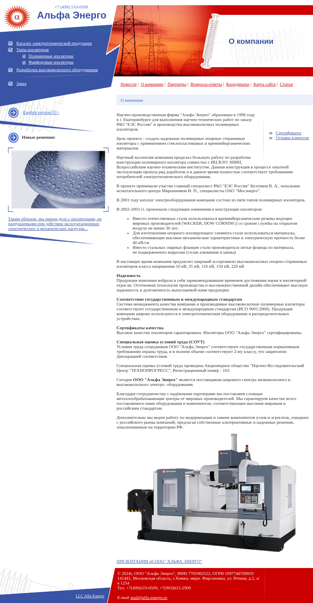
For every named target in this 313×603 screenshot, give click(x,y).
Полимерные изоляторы (51, 55)
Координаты (237, 84)
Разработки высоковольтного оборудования (57, 69)
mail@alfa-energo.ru (149, 597)
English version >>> (41, 112)
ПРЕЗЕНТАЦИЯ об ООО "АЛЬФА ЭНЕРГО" (159, 561)
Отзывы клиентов (292, 137)
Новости (129, 84)
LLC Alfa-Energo (90, 596)
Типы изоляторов (32, 49)
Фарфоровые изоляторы (51, 61)
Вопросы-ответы (206, 84)
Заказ (21, 83)
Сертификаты (288, 132)
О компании (152, 84)
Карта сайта (265, 84)
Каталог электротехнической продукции (54, 43)
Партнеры (177, 84)
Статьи (286, 84)
